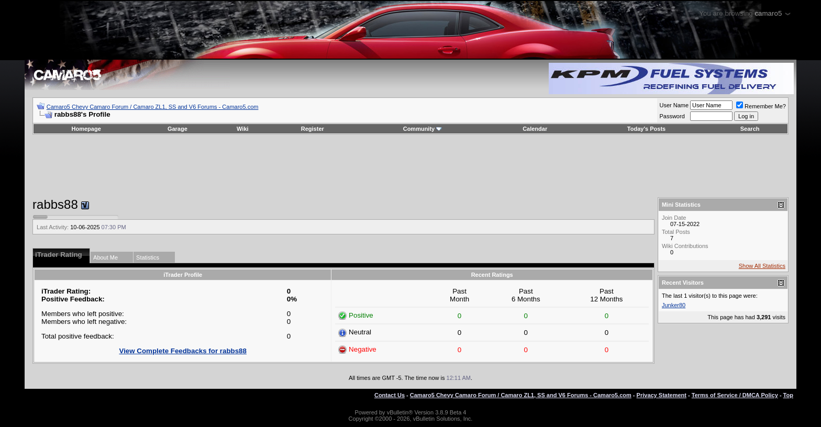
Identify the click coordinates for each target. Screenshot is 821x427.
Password (671, 116)
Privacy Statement (661, 395)
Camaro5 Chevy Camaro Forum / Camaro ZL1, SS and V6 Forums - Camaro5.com (153, 107)
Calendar (535, 129)
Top (788, 395)
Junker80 (673, 305)
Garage (177, 129)
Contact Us (389, 395)
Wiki (243, 129)
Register (312, 129)
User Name (674, 105)
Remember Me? (761, 106)
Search (750, 129)
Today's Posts (646, 129)
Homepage (86, 129)
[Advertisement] (410, 165)
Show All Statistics (762, 266)
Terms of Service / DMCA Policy (735, 395)
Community (422, 129)
